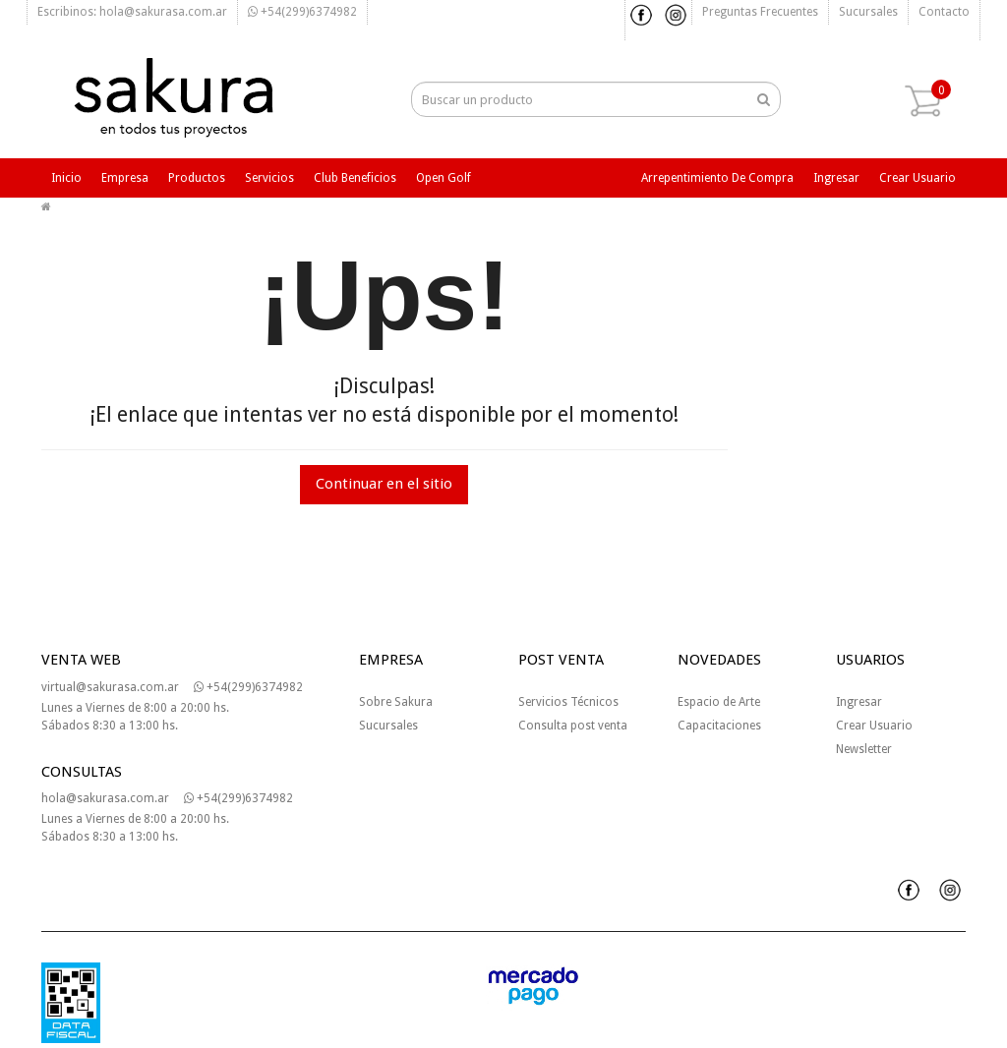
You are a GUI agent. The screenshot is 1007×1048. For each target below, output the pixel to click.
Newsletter (864, 749)
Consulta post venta (572, 725)
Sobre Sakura (396, 702)
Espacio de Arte (719, 702)
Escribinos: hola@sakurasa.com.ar (132, 12)
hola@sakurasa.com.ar (105, 798)
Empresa (124, 178)
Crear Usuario (874, 725)
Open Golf (443, 178)
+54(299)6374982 (302, 12)
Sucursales (868, 12)
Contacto (944, 12)
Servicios (269, 178)
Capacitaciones (719, 725)
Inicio (66, 178)
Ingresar (836, 178)
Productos (196, 178)
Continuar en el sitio (384, 484)
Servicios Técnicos (568, 702)
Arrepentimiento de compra (717, 178)
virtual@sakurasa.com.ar (110, 687)
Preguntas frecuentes (760, 12)
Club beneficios (355, 178)
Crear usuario (917, 178)
